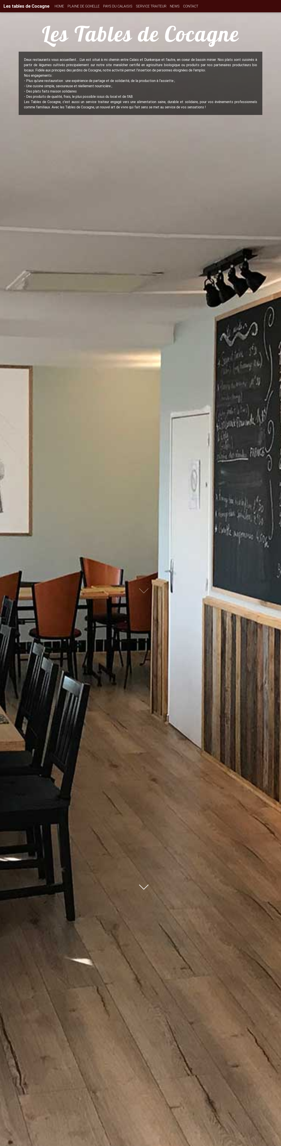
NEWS (175, 6)
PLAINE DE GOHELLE (84, 6)
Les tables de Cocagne (26, 6)
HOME (59, 6)
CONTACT (190, 6)
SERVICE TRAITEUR (151, 6)
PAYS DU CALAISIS (117, 6)
